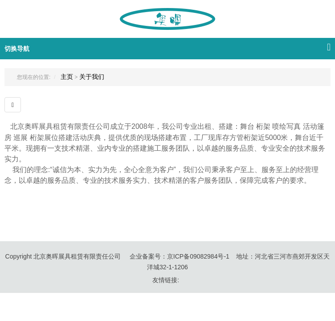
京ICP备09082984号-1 (198, 256)
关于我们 (91, 76)
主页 (67, 76)
